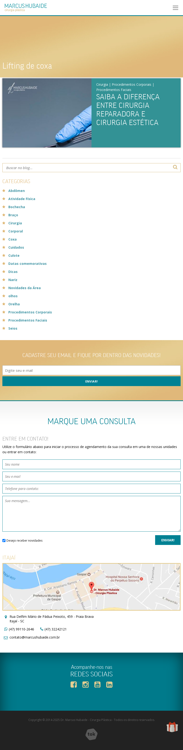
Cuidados (16, 247)
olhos (13, 296)
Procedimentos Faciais (113, 89)
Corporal (15, 231)
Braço (13, 215)
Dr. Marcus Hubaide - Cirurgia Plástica (86, 720)
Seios (12, 328)
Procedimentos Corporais (131, 84)
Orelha (14, 304)
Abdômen (16, 190)
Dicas (13, 271)
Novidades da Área (24, 288)
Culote (14, 255)
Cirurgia (102, 84)
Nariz (12, 279)
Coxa (12, 239)
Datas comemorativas (27, 263)
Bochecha (16, 207)
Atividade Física (21, 198)
